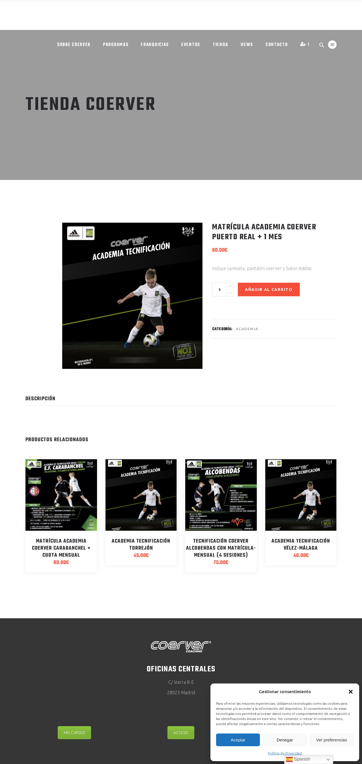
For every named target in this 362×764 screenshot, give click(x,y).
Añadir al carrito (269, 289)
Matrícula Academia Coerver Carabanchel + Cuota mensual (61, 548)
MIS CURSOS (74, 732)
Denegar (285, 739)
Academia (247, 329)
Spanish (298, 759)
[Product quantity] (219, 289)
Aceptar (238, 739)
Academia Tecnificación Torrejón (141, 544)
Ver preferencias (331, 739)
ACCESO (180, 732)
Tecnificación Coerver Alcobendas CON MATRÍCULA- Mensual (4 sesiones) (221, 548)
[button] (351, 692)
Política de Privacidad (285, 753)
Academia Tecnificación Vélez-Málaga (301, 544)
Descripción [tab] (40, 399)
